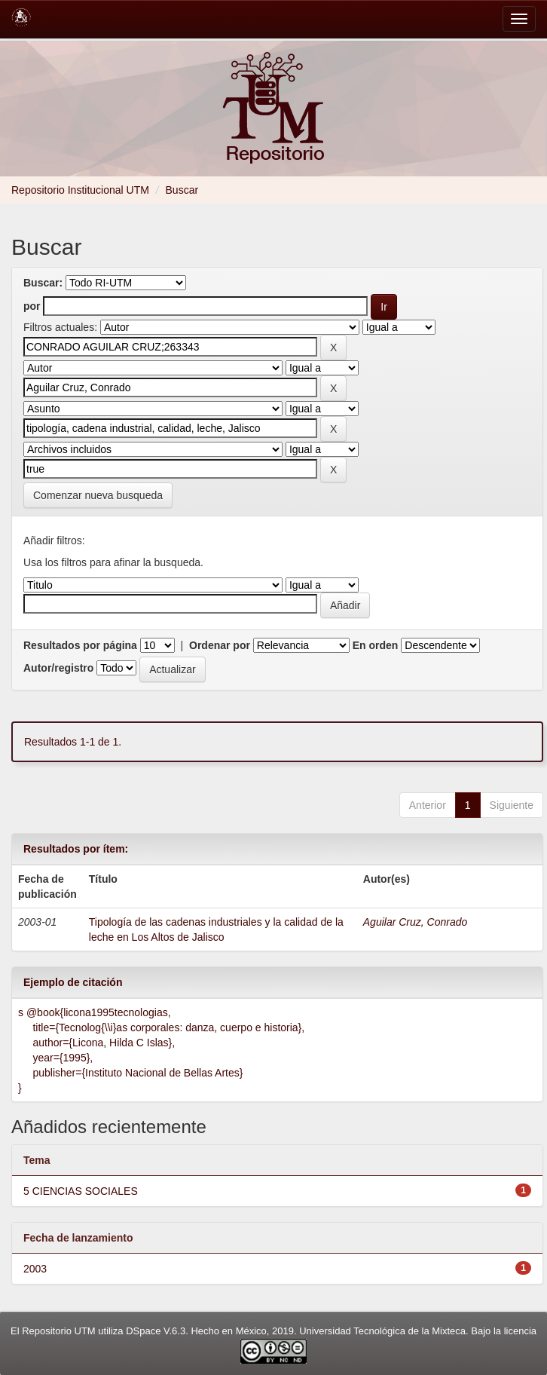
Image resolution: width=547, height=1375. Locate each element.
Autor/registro (58, 668)
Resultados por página (80, 645)
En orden (376, 645)
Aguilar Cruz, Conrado (415, 922)
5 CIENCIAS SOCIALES (80, 1191)
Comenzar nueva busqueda (98, 495)
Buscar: (43, 283)
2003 (35, 1269)
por (32, 306)
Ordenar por (219, 645)
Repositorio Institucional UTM (80, 190)
